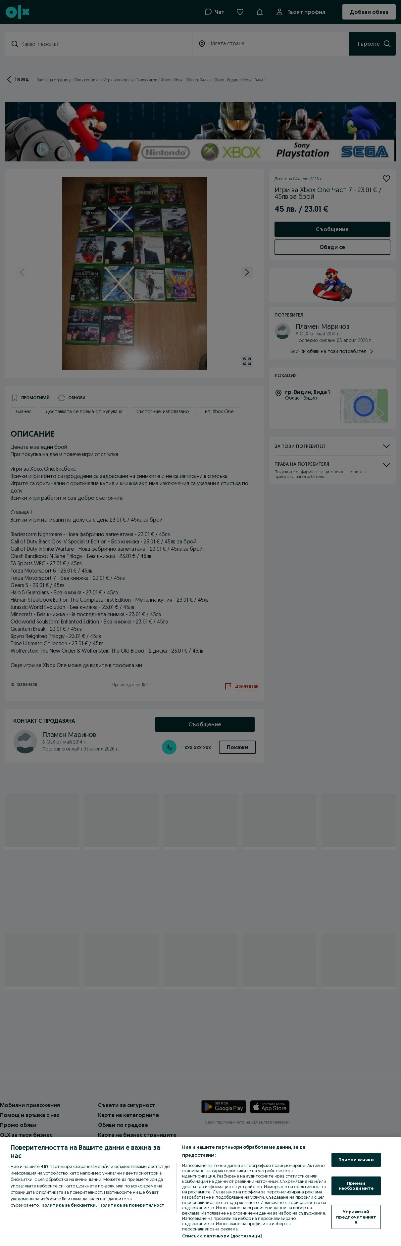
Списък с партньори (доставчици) (222, 1235)
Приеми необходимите (356, 1185)
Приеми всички (356, 1159)
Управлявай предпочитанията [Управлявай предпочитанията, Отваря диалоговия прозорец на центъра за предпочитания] (356, 1217)
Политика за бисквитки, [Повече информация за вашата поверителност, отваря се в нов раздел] (69, 1205)
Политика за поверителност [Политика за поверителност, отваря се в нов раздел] (132, 1205)
